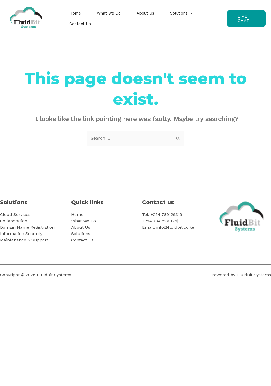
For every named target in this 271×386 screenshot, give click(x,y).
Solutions (181, 13)
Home (75, 13)
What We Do (109, 13)
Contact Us (80, 23)
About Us (145, 13)
